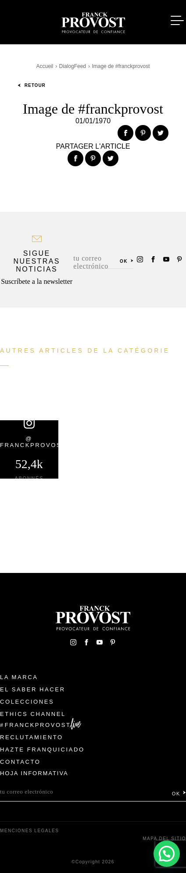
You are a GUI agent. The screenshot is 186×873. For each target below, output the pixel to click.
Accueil (44, 66)
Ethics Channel (33, 714)
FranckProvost (38, 725)
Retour (32, 85)
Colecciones (27, 701)
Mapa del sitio (164, 838)
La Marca (19, 677)
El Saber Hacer (32, 689)
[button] (167, 854)
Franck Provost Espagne (93, 21)
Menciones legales (29, 830)
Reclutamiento (31, 737)
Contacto (20, 762)
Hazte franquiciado (42, 749)
